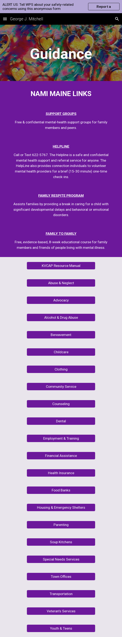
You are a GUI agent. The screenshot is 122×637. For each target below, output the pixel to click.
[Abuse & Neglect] (61, 283)
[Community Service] (61, 386)
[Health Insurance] (61, 473)
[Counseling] (61, 404)
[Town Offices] (61, 576)
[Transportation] (61, 594)
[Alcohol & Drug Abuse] (61, 317)
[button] (5, 18)
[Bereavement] (61, 335)
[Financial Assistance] (61, 455)
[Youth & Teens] (61, 628)
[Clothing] (61, 369)
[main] (60, 54)
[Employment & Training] (61, 438)
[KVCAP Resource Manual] (61, 265)
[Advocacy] (61, 300)
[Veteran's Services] (61, 611)
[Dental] (61, 421)
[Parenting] (61, 524)
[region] (61, 6)
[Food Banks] (61, 490)
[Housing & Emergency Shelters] (61, 507)
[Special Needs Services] (61, 559)
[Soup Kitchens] (61, 542)
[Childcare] (61, 352)
